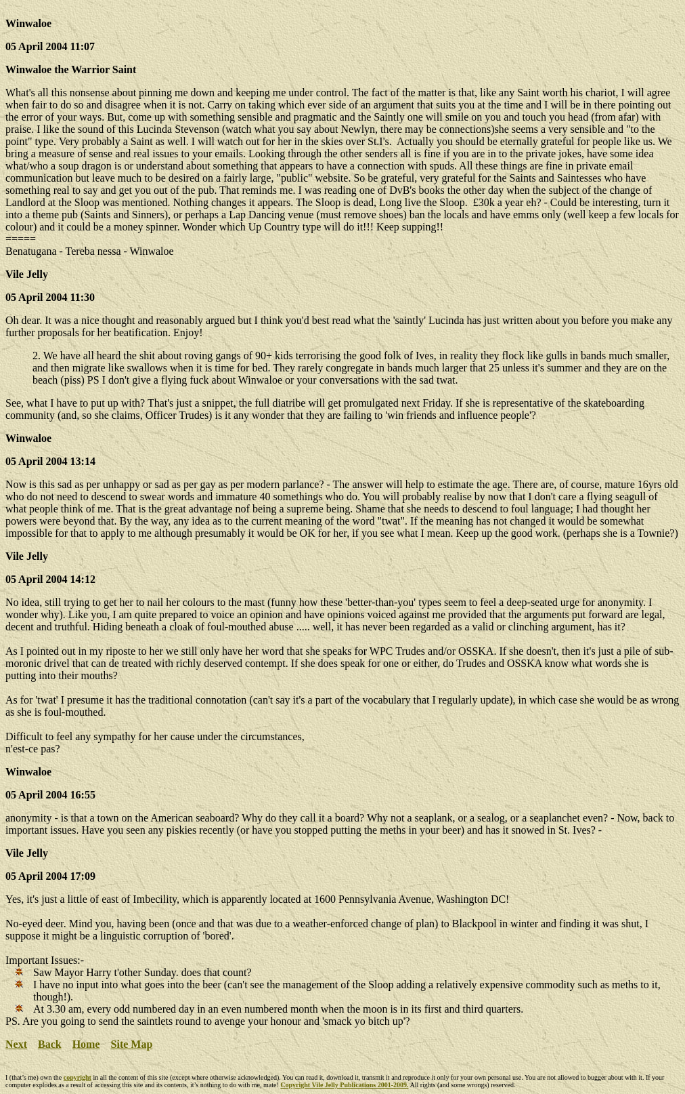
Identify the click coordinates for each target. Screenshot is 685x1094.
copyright (77, 1077)
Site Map (132, 1044)
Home (86, 1044)
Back (50, 1044)
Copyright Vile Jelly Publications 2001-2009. (344, 1085)
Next (16, 1044)
